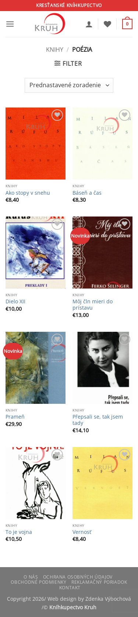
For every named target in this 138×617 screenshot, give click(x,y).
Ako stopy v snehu (28, 193)
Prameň (15, 416)
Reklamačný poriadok (99, 582)
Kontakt (70, 587)
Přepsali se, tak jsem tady (97, 419)
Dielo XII (15, 301)
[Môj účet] (89, 24)
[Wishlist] (107, 24)
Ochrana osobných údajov (78, 577)
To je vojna (19, 532)
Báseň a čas (87, 193)
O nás (31, 577)
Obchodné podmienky (38, 582)
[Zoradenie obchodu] (69, 85)
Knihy (54, 49)
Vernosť (81, 532)
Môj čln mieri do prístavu (92, 304)
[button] (10, 24)
